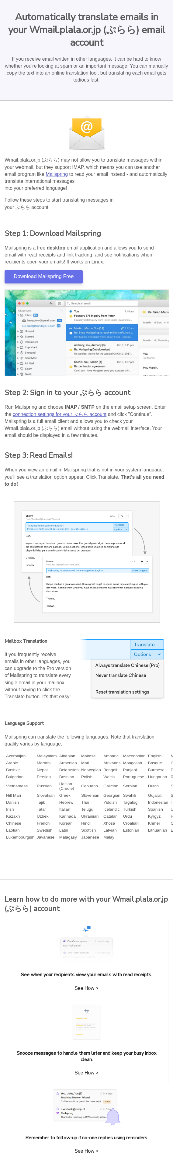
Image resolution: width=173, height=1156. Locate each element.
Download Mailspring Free (44, 276)
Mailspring (57, 174)
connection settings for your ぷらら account (60, 414)
